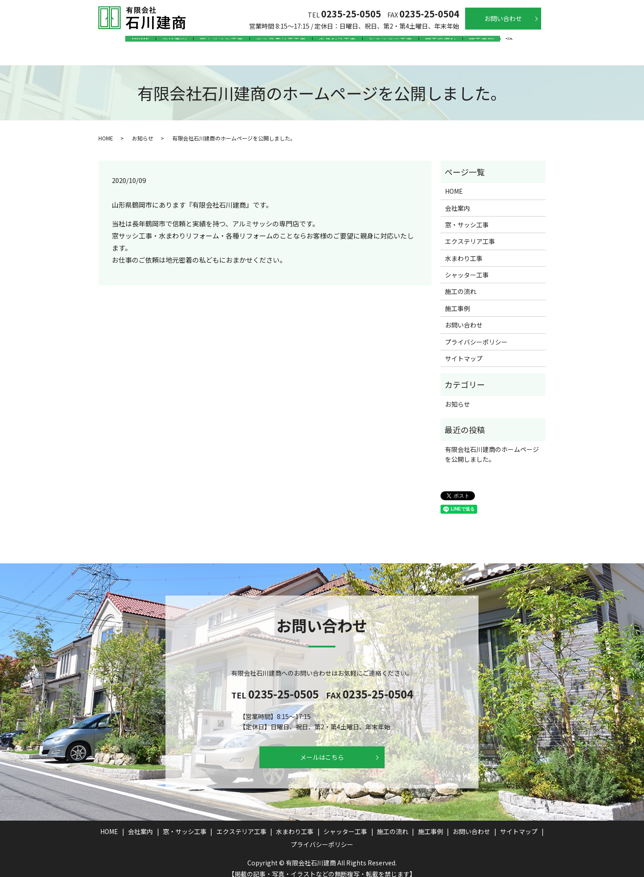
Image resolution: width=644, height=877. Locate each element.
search (534, 43)
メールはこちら (322, 748)
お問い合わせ (503, 18)
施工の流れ (456, 42)
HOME (118, 42)
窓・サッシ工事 (212, 42)
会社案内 (158, 42)
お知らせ (142, 129)
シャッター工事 (400, 42)
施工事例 (503, 42)
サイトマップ (464, 349)
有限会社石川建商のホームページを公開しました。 (492, 445)
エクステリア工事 (278, 42)
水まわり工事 (340, 42)
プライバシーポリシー (476, 332)
